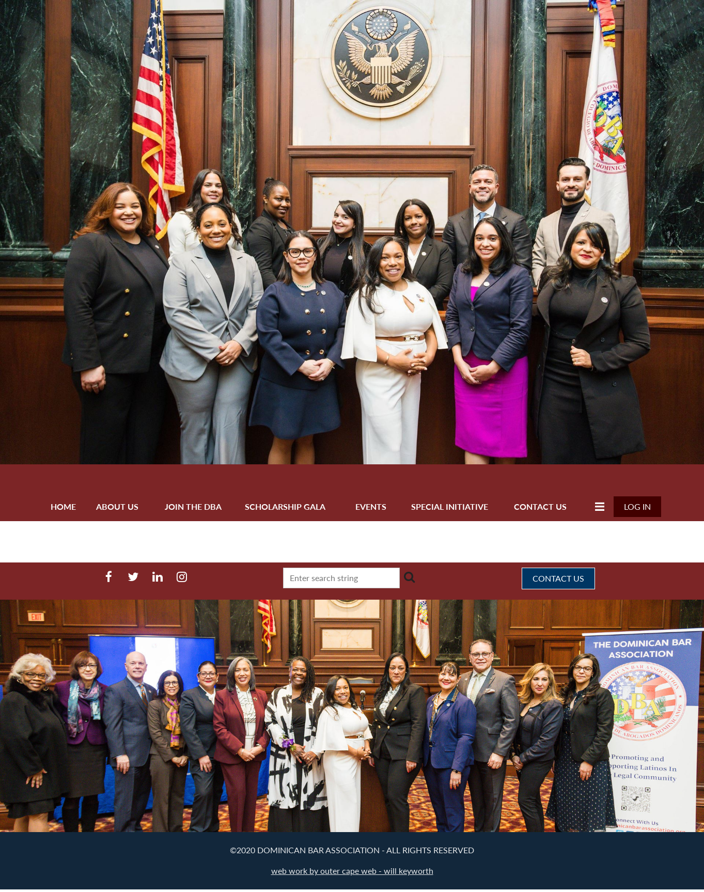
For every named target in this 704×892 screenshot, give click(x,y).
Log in (637, 506)
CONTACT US (558, 578)
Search (409, 577)
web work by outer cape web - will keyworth (352, 870)
